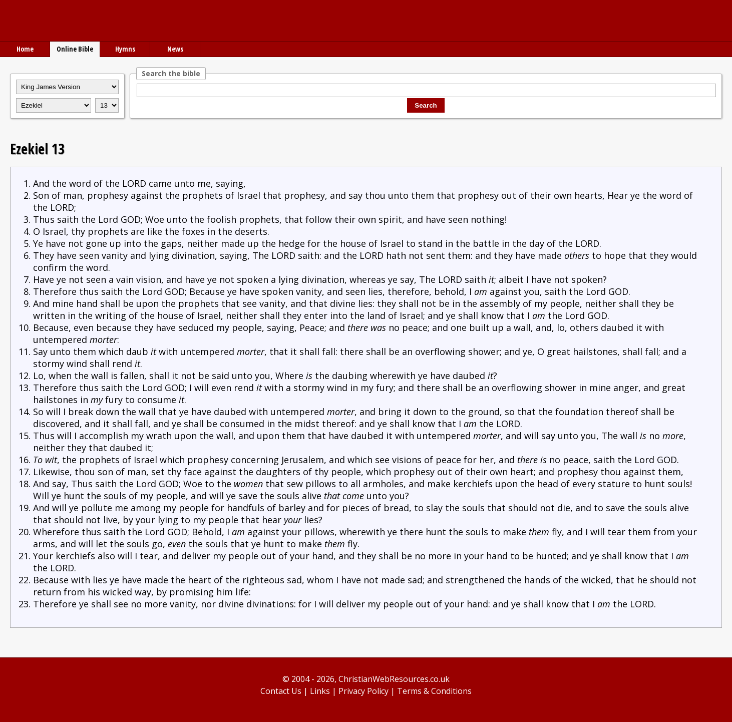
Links (320, 690)
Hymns (125, 49)
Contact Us (280, 690)
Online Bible (75, 49)
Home (25, 49)
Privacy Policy (363, 690)
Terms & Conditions (434, 690)
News (175, 49)
